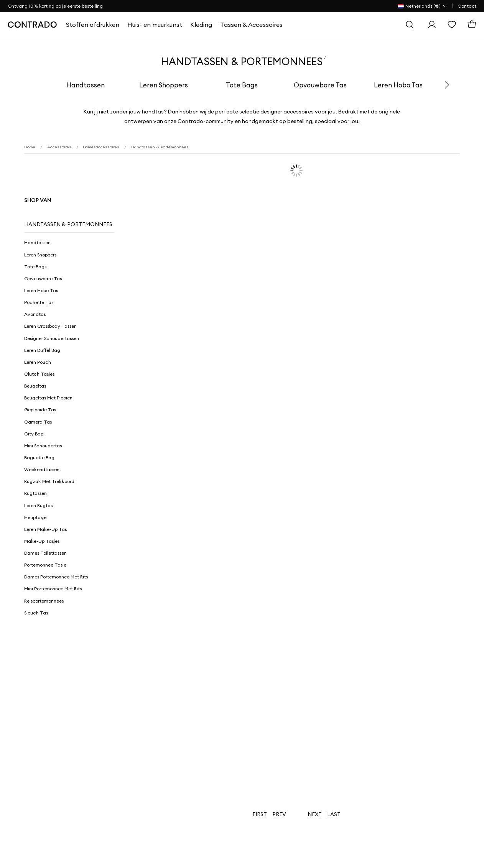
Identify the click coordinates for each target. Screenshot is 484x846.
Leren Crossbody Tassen (50, 326)
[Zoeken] (410, 25)
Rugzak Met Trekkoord (49, 481)
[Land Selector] (423, 6)
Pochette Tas (38, 302)
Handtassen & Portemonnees (68, 224)
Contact (467, 6)
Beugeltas (35, 386)
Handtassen (85, 85)
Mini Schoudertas (43, 445)
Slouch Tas (36, 613)
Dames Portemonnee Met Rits (56, 577)
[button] (447, 85)
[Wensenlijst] (451, 24)
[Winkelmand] (471, 25)
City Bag (34, 434)
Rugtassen (35, 493)
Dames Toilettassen (45, 553)
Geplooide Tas (40, 409)
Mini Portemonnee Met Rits (53, 588)
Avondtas (35, 314)
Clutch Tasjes (39, 374)
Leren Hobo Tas (398, 85)
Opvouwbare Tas (320, 85)
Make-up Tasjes (41, 541)
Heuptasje (35, 517)
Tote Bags (242, 85)
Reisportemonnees (44, 601)
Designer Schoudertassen (51, 338)
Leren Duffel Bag (42, 350)
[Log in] (431, 24)
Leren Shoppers (163, 85)
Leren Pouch (37, 362)
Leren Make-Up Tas (45, 529)
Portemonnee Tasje (45, 565)
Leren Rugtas (38, 505)
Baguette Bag (39, 457)
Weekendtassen (41, 469)
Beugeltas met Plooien (48, 398)
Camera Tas (38, 422)
